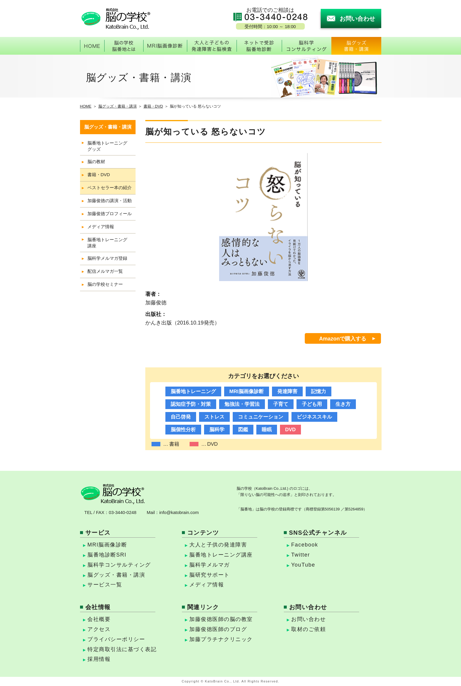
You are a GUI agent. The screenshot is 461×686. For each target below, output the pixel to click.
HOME (86, 106)
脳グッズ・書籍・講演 (117, 106)
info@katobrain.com (179, 512)
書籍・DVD (153, 106)
